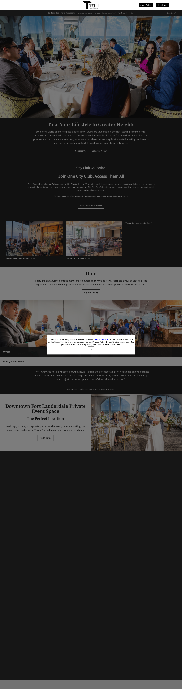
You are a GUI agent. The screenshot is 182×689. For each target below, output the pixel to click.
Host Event (162, 5)
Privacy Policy (101, 339)
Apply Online (146, 5)
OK (91, 349)
